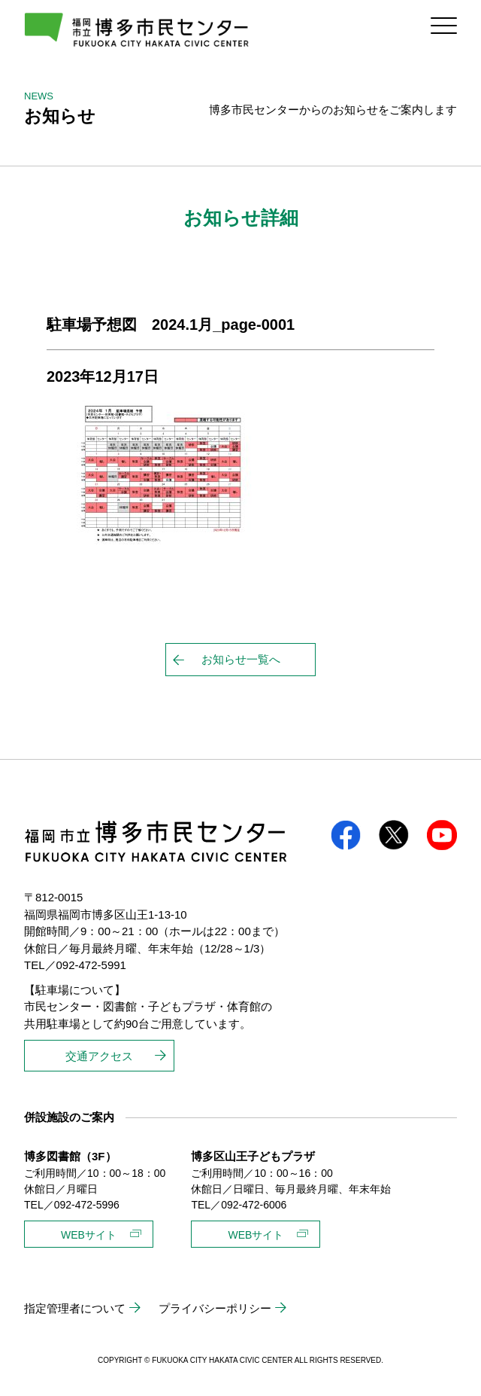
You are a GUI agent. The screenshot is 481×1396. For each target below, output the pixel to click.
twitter (394, 835)
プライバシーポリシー (215, 1308)
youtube (442, 835)
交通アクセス (99, 1056)
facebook (346, 835)
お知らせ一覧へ (240, 659)
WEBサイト (88, 1235)
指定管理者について (75, 1308)
